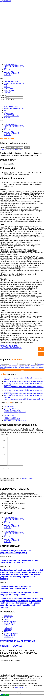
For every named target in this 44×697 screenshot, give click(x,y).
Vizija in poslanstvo (11, 622)
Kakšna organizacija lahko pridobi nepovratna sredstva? (24, 381)
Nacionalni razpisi (10, 408)
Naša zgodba (8, 617)
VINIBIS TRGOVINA (11, 647)
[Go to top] (0, 692)
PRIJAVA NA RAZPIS (11, 73)
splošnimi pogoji (27, 479)
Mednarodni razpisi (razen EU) (15, 412)
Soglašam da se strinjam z (17, 479)
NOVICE (7, 69)
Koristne (4, 374)
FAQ (5, 68)
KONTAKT (7, 75)
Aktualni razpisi (7, 139)
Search (2, 97)
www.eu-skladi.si (21, 688)
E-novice (17, 359)
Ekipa (6, 620)
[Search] (27, 147)
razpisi (9, 403)
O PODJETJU (9, 71)
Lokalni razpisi (9, 406)
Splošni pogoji (9, 626)
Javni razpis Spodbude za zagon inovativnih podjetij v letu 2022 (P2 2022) (19, 562)
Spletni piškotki (9, 624)
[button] (22, 78)
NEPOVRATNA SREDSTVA (14, 66)
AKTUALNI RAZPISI (11, 64)
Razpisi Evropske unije (12, 410)
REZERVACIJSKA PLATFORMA (17, 642)
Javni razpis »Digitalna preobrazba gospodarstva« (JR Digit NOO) (15, 553)
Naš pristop (8, 619)
